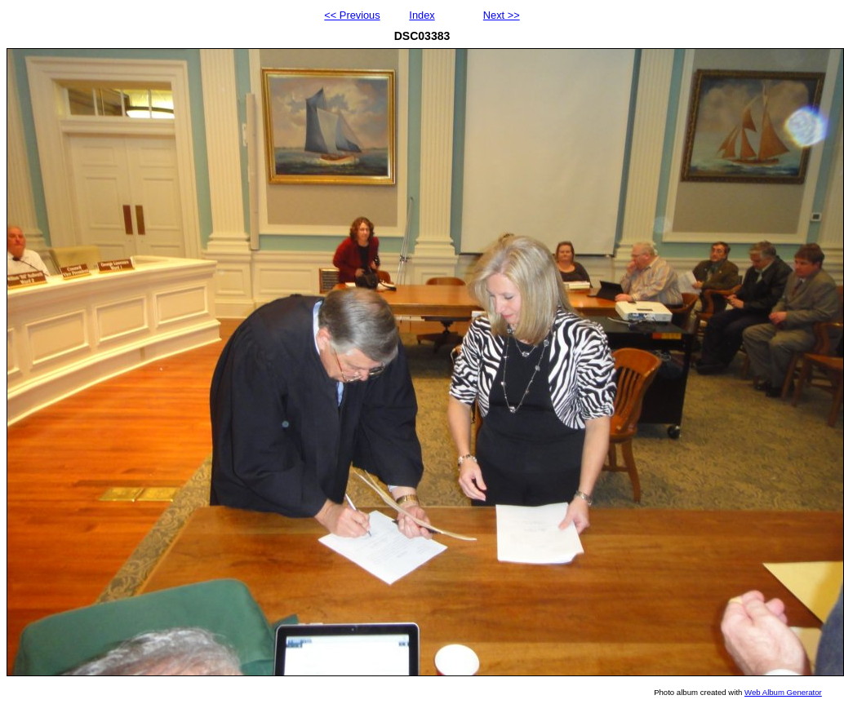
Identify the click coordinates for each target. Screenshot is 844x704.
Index (421, 15)
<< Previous (352, 15)
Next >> (501, 15)
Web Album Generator (783, 692)
